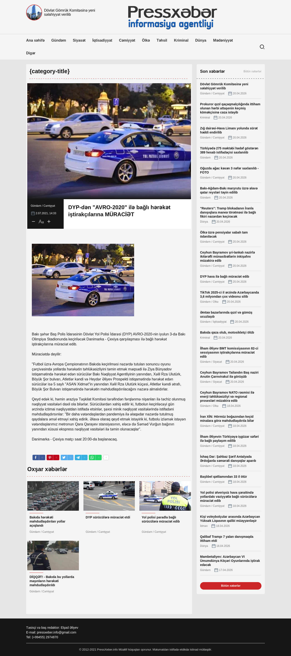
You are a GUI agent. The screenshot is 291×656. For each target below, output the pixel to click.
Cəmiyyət (127, 40)
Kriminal (181, 40)
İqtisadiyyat (102, 40)
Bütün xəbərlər (252, 71)
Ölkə (146, 40)
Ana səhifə (35, 40)
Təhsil (162, 40)
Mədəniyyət (223, 40)
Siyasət (79, 40)
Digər (30, 53)
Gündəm (58, 40)
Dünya (200, 40)
